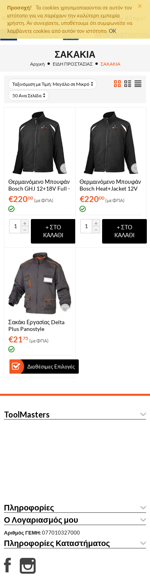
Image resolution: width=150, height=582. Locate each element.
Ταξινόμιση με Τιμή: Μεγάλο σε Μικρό (53, 84)
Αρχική (37, 64)
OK (112, 31)
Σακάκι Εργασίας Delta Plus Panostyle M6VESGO (36, 325)
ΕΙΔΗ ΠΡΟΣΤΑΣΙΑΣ (73, 64)
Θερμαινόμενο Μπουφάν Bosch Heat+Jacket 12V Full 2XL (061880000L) (110, 185)
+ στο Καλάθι (53, 231)
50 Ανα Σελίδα (29, 95)
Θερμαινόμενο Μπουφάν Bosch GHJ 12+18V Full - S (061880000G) (39, 185)
